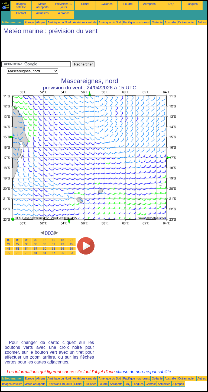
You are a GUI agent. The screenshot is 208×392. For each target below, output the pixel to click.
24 (9, 244)
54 (26, 248)
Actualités (42, 13)
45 (71, 244)
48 (9, 248)
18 (62, 240)
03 (18, 240)
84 (44, 253)
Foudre (128, 3)
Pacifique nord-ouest (136, 22)
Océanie (157, 22)
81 (35, 253)
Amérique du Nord (59, 22)
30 (26, 244)
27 (18, 244)
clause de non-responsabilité (143, 371)
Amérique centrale (84, 22)
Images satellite (21, 5)
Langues (192, 3)
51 (18, 248)
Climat (85, 3)
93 (71, 253)
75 (18, 253)
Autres (201, 22)
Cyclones (107, 3)
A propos (63, 13)
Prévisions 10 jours (64, 5)
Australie (170, 22)
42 (62, 244)
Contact (21, 13)
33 (35, 244)
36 (44, 244)
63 (53, 248)
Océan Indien (186, 22)
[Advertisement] (99, 49)
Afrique (41, 22)
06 (26, 240)
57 (35, 248)
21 (71, 240)
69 (71, 248)
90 (62, 253)
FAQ (171, 3)
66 (62, 248)
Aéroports (149, 3)
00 (9, 240)
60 (44, 248)
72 (9, 253)
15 (53, 240)
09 (35, 240)
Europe (29, 22)
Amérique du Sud (110, 22)
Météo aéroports (42, 5)
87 (53, 253)
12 (44, 240)
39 (53, 244)
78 (26, 253)
